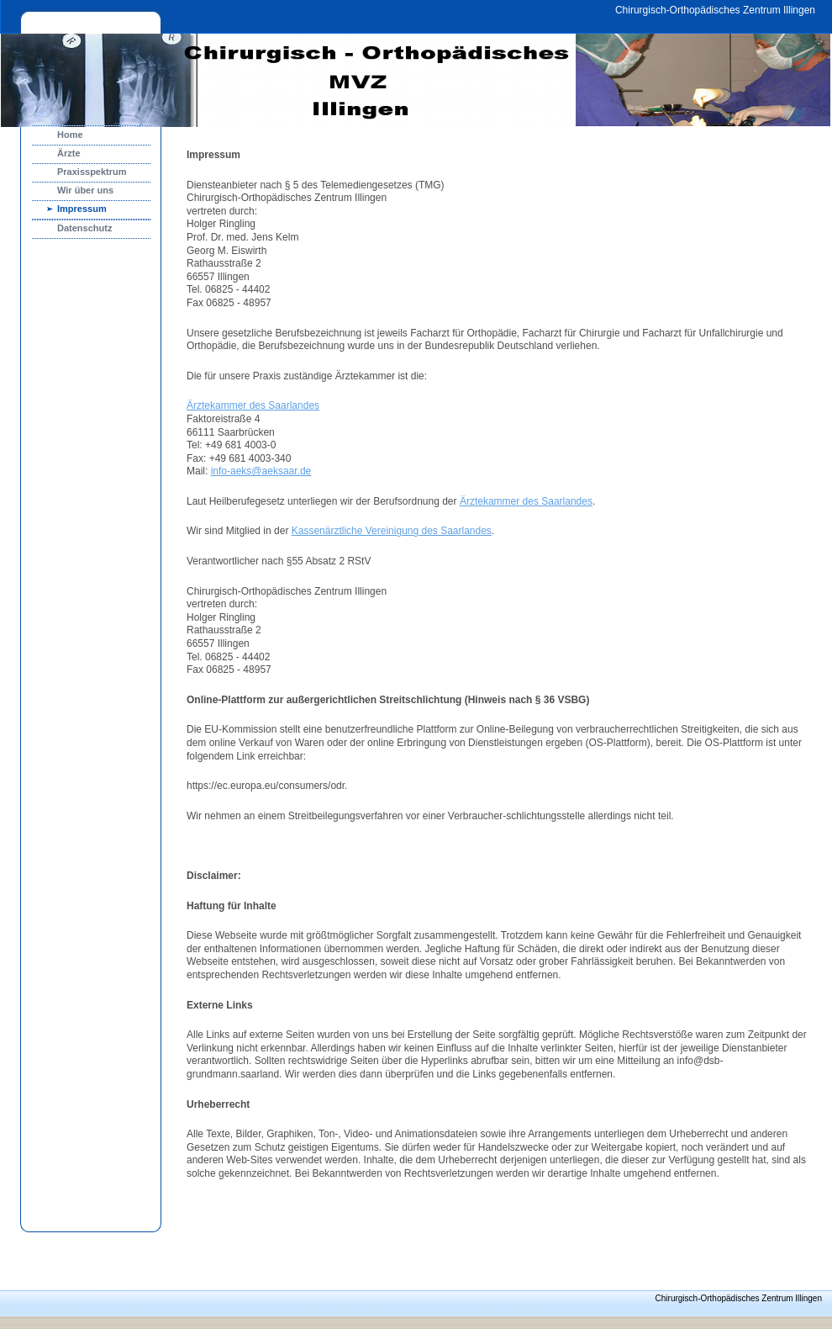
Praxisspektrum (92, 172)
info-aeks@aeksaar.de (261, 471)
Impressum (82, 209)
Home (70, 135)
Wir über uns (85, 190)
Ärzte (69, 153)
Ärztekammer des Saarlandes (253, 405)
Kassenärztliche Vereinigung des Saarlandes (392, 531)
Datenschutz (84, 228)
